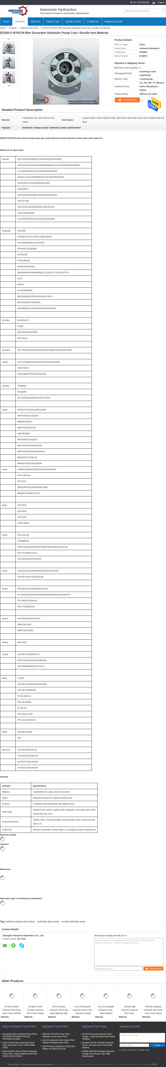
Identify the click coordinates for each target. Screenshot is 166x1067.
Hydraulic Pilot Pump (29, 28)
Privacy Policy (13, 1064)
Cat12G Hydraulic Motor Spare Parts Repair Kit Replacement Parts (58, 1041)
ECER (154, 1064)
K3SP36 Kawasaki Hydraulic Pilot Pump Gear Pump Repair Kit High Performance (153, 1010)
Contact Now (129, 100)
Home (6, 21)
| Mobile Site (143, 1050)
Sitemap (132, 1050)
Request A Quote (113, 21)
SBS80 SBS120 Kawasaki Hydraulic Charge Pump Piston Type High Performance (98, 1053)
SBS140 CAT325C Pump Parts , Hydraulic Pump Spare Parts (56, 1035)
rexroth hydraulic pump (73, 921)
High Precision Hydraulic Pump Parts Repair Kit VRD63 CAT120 (58, 1047)
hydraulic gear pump (48, 921)
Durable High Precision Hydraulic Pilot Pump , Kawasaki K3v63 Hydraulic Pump (129, 1010)
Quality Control (73, 21)
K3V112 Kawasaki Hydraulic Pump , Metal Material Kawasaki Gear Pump (106, 1010)
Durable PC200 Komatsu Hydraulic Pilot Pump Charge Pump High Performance (35, 1010)
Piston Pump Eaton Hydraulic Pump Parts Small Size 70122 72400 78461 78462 (18, 1045)
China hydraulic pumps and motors (37, 1064)
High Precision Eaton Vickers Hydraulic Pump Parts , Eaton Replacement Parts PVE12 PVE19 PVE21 (19, 1053)
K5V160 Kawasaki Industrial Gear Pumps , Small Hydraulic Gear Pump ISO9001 (98, 1036)
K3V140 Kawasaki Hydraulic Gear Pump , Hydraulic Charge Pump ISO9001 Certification (82, 1010)
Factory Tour (52, 21)
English (162, 2)
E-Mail (122, 1050)
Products (20, 21)
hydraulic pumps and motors (20, 921)
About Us (36, 21)
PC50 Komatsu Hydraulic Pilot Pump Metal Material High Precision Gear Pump (58, 1010)
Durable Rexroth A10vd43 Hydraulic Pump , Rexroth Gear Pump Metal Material (98, 1045)
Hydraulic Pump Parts (55, 1026)
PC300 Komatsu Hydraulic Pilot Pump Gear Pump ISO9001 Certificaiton (11, 1010)
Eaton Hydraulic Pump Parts (19, 1026)
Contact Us (92, 21)
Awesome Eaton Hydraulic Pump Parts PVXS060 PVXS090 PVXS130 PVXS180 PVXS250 (19, 1036)
